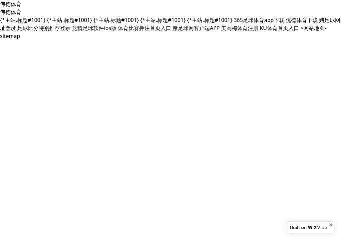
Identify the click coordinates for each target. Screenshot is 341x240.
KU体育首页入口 (279, 28)
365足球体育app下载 (259, 20)
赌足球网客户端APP (196, 28)
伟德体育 (10, 4)
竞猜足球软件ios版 (94, 28)
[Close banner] (331, 225)
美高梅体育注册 (239, 28)
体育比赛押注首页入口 (144, 28)
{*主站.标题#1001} (22, 20)
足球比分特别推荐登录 (44, 28)
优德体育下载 (302, 20)
